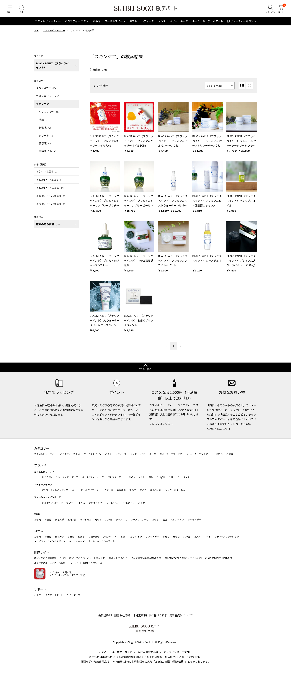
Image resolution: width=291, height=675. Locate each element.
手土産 (71, 536)
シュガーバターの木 (175, 489)
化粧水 (45, 129)
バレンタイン (177, 519)
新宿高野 (121, 489)
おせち (155, 519)
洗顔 (44, 121)
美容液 (45, 145)
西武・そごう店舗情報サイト (48, 558)
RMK (151, 477)
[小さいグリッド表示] (242, 87)
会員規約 (103, 615)
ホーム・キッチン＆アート (207, 23)
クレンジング (49, 113)
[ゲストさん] (269, 10)
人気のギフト (110, 536)
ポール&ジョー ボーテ (93, 477)
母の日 (98, 519)
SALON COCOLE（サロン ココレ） (182, 558)
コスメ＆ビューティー (48, 23)
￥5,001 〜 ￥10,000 (50, 189)
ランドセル (85, 519)
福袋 (164, 519)
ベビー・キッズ (179, 23)
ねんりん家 (155, 489)
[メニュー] (10, 10)
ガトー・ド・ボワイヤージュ (86, 489)
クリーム (46, 137)
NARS (132, 477)
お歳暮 (229, 454)
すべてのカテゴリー (47, 89)
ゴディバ (108, 489)
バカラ (141, 502)
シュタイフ (129, 502)
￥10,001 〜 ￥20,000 (51, 197)
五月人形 (72, 519)
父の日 (108, 519)
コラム (38, 531)
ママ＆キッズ (113, 502)
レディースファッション (227, 536)
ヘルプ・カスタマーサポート (48, 595)
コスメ (197, 536)
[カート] (280, 10)
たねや (132, 489)
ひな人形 (59, 519)
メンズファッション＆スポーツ (49, 541)
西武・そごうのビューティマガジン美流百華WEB (133, 558)
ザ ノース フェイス (75, 502)
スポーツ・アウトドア (171, 454)
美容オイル (48, 153)
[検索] (22, 10)
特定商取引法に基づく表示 (151, 615)
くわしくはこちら (159, 424)
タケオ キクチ (96, 502)
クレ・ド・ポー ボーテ (66, 477)
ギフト (133, 23)
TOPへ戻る (145, 369)
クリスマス (121, 519)
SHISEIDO (47, 477)
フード (207, 536)
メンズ (162, 23)
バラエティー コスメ (77, 23)
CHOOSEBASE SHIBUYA (217, 558)
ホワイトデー (194, 519)
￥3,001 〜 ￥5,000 (49, 181)
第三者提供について (181, 615)
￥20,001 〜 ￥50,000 (51, 205)
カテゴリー (41, 448)
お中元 (96, 23)
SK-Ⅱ (186, 477)
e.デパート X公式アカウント (85, 563)
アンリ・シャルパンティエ (55, 489)
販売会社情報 (122, 615)
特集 (37, 514)
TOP (36, 32)
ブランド (40, 465)
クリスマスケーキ (139, 519)
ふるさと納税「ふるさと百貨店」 (51, 563)
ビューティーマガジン (243, 23)
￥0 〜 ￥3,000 (47, 173)
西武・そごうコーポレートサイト (86, 558)
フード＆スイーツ (114, 23)
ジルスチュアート (116, 477)
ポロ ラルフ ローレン (52, 502)
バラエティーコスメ (70, 454)
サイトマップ (73, 595)
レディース (147, 23)
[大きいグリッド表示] (249, 87)
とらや (143, 489)
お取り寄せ (93, 536)
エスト (141, 477)
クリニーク (174, 477)
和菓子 (81, 536)
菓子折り (59, 536)
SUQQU (161, 477)
